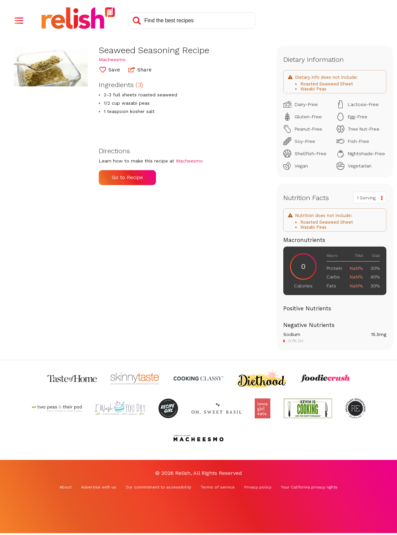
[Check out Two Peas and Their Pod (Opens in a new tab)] (57, 408)
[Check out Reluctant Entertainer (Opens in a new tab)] (355, 408)
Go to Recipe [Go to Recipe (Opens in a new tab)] (127, 177)
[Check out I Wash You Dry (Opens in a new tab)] (120, 408)
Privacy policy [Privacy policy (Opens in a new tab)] (257, 487)
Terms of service (218, 487)
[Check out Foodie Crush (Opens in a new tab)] (325, 378)
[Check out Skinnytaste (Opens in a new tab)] (135, 378)
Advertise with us (98, 487)
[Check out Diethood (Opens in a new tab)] (262, 378)
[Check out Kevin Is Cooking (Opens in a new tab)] (308, 408)
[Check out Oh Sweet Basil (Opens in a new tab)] (216, 408)
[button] (19, 21)
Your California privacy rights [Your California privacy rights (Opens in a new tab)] (309, 487)
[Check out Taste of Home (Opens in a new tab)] (72, 378)
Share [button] (140, 69)
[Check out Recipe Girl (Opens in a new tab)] (168, 408)
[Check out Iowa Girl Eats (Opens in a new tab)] (262, 408)
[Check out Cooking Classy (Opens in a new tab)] (198, 378)
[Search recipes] (191, 20)
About (65, 487)
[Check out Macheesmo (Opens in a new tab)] (198, 438)
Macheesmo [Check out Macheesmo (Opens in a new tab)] (112, 59)
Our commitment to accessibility (158, 487)
